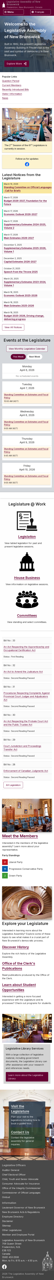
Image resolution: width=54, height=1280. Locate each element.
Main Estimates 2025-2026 (19, 305)
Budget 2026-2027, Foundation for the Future (25, 202)
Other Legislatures (12, 1230)
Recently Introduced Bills (15, 89)
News (5, 98)
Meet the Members (20, 836)
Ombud (6, 1197)
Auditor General (10, 1170)
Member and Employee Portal (18, 1234)
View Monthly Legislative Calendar (27, 348)
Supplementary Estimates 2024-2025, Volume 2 (25, 226)
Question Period (10, 80)
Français (38, 12)
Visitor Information (12, 93)
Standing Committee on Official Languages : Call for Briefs (28, 189)
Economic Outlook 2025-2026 (20, 295)
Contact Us (20, 1132)
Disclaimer (7, 1221)
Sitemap (6, 1225)
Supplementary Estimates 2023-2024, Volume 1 (25, 284)
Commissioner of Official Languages (21, 1192)
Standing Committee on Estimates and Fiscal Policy (26, 396)
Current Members (11, 85)
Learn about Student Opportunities (19, 987)
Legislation (27, 537)
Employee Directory (12, 1216)
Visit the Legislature (20, 1108)
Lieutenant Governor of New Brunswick (23, 1207)
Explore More (17, 63)
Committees (27, 615)
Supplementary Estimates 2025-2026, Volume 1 (25, 250)
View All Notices (13, 327)
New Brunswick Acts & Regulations (21, 1212)
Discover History (15, 947)
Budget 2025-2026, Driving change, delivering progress (24, 317)
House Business (27, 578)
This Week (18, 356)
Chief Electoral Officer (14, 1174)
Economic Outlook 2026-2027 (20, 214)
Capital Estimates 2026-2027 (20, 261)
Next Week (34, 356)
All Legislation (13, 785)
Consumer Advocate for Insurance (21, 1183)
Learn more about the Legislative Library (25, 1077)
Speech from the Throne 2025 (21, 271)
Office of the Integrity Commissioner (21, 1188)
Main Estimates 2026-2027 (19, 238)
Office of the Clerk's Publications (18, 965)
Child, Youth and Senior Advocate (20, 1179)
